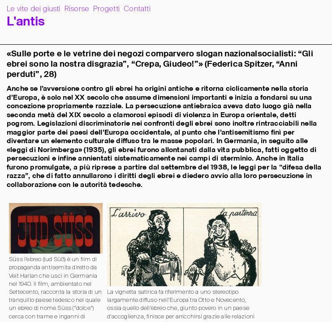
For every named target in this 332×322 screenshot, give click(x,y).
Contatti (137, 9)
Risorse (77, 9)
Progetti (106, 9)
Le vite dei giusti (33, 9)
